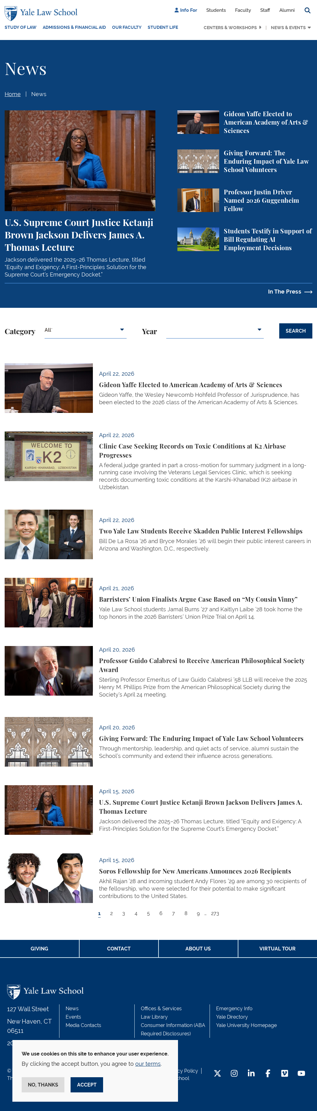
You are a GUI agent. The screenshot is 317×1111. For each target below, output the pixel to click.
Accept (87, 1085)
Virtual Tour (277, 949)
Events (73, 1017)
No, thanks (43, 1085)
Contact (119, 949)
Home (13, 94)
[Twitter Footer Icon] (217, 1073)
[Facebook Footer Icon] (268, 1073)
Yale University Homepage (246, 1025)
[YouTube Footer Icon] (301, 1073)
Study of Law (21, 27)
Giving (39, 949)
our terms (148, 1063)
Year (149, 332)
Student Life (163, 27)
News (38, 94)
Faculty (243, 10)
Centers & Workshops (230, 27)
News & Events (288, 27)
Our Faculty (126, 27)
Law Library (154, 1017)
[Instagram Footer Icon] (234, 1073)
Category (20, 332)
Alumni (287, 10)
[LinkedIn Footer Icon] (251, 1073)
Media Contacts (83, 1025)
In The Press (284, 291)
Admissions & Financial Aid (74, 27)
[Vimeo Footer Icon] (285, 1073)
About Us (198, 949)
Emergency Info (234, 1008)
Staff (265, 10)
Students (216, 10)
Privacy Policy (182, 1071)
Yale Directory (232, 1017)
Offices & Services (161, 1008)
